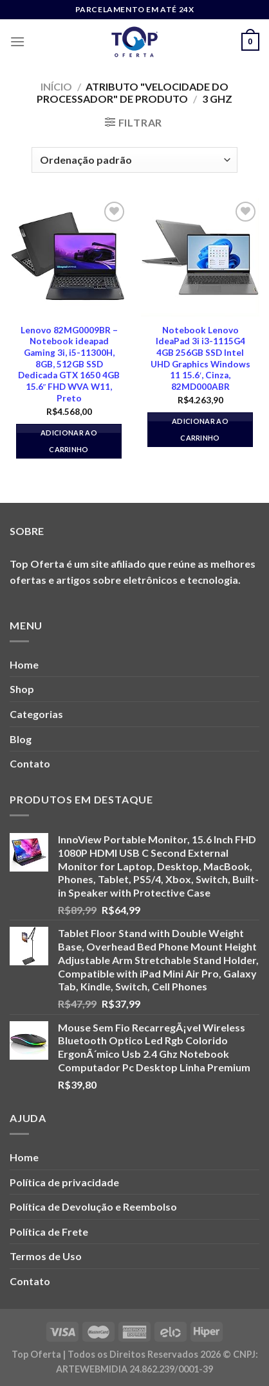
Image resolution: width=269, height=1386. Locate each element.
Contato (30, 763)
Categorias (36, 714)
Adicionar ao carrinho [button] (69, 440)
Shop (22, 689)
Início (56, 86)
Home (24, 664)
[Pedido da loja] (134, 160)
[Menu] (17, 41)
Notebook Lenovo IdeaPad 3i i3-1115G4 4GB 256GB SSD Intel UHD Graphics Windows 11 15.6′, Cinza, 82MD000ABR (200, 358)
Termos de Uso (46, 1256)
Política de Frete (49, 1231)
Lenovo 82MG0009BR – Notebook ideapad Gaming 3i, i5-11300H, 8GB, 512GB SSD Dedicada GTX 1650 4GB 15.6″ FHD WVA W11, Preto (69, 364)
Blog (21, 739)
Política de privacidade (64, 1182)
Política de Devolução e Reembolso (93, 1206)
